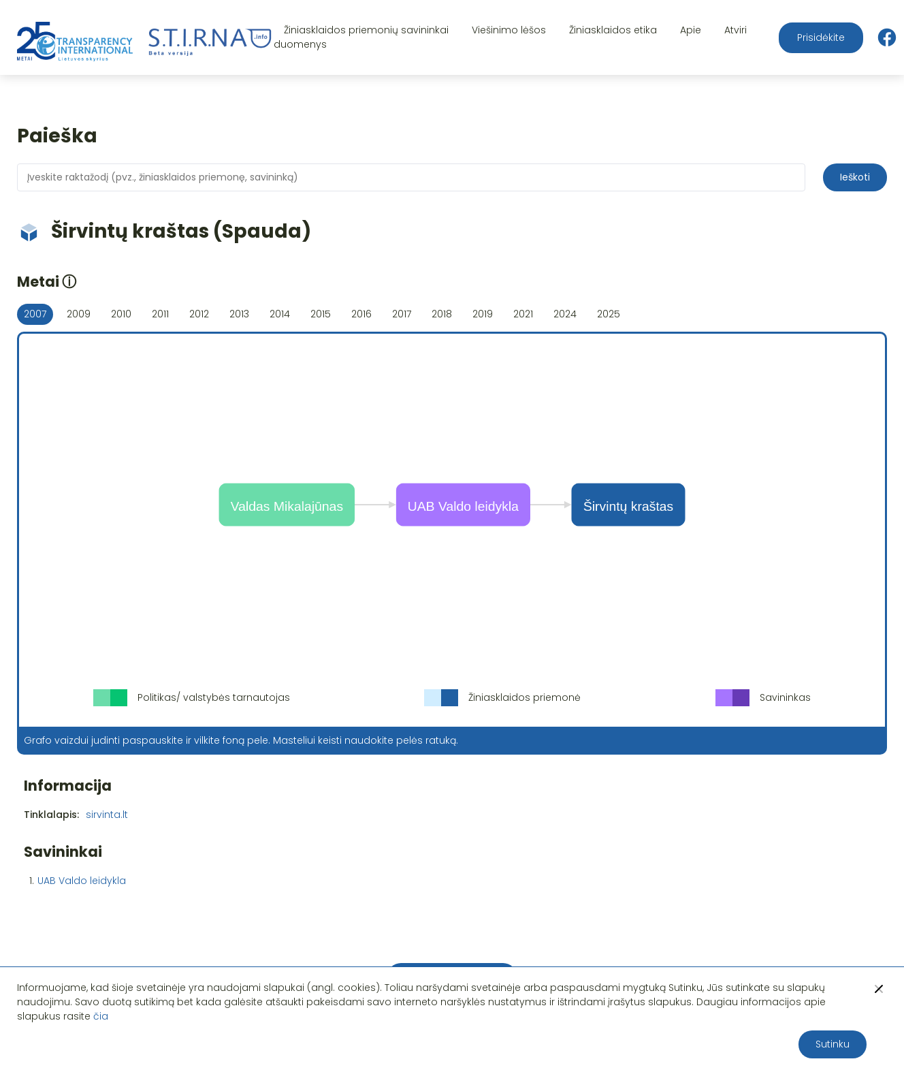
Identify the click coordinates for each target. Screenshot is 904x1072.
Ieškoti (855, 177)
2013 (239, 314)
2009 (79, 314)
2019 (482, 314)
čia (100, 1016)
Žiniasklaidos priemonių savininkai (366, 30)
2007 (35, 314)
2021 (523, 314)
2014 (280, 314)
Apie (690, 30)
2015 (320, 314)
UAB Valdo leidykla (81, 880)
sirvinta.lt (107, 814)
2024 (565, 314)
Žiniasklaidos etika (613, 30)
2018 (442, 314)
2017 (401, 314)
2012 (199, 314)
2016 (361, 314)
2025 (608, 314)
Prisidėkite (821, 37)
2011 (160, 314)
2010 (121, 314)
